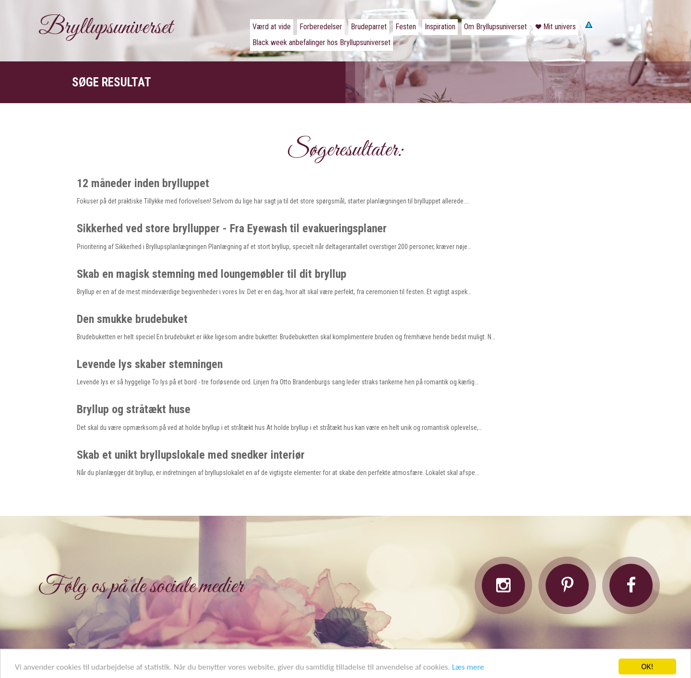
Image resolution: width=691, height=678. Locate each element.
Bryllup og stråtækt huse (134, 409)
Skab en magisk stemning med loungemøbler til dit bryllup (211, 274)
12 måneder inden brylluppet (143, 183)
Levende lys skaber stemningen (150, 364)
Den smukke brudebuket (132, 319)
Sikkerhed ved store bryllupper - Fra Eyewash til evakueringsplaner (232, 228)
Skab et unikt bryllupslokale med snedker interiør (191, 455)
